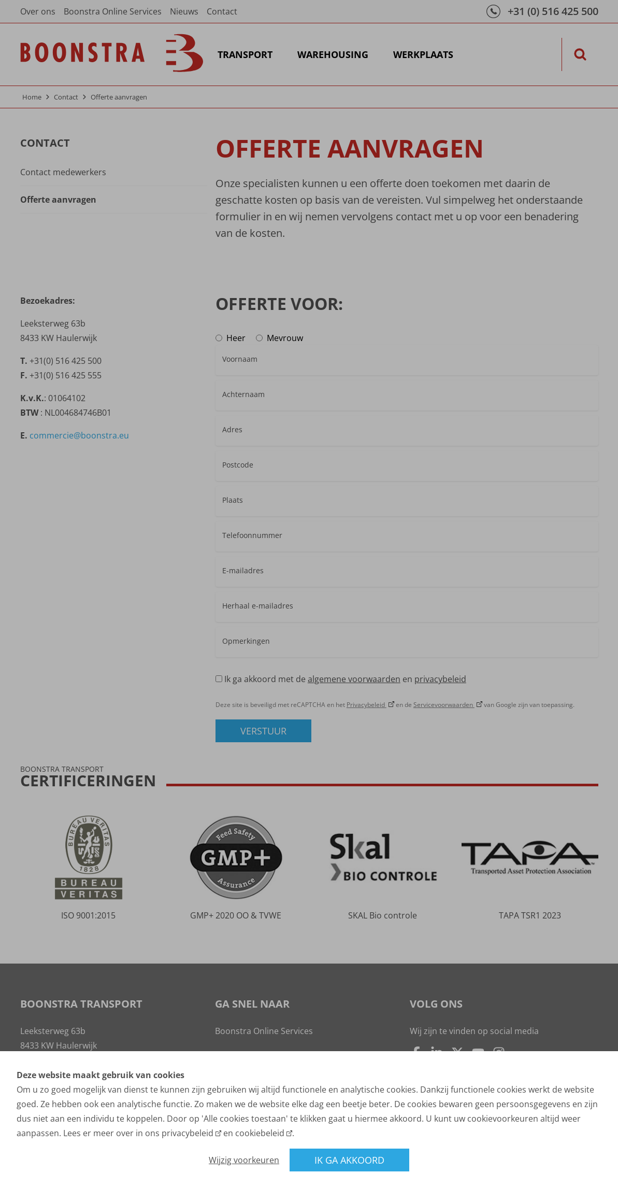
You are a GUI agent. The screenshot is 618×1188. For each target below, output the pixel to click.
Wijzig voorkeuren (244, 1160)
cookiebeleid (259, 1133)
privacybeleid (187, 1133)
